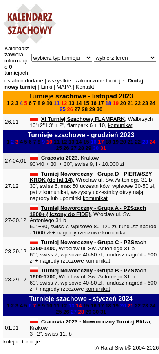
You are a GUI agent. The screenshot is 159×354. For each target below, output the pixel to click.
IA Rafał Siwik (110, 348)
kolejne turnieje (21, 341)
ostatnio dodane (23, 81)
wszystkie (59, 81)
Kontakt (85, 87)
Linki (46, 87)
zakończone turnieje (99, 81)
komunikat (120, 125)
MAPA (64, 87)
